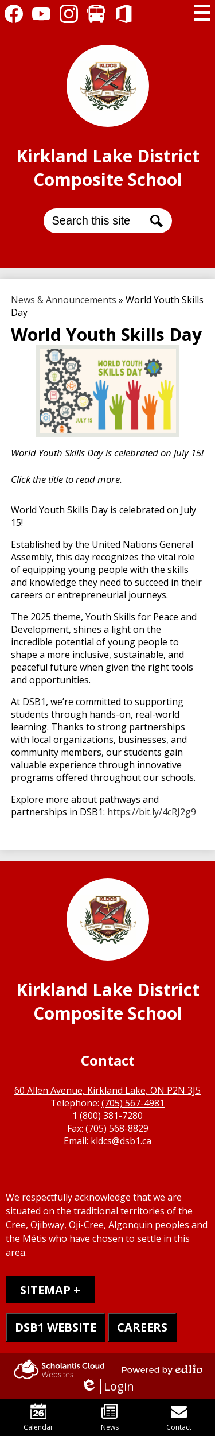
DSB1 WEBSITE (55, 1327)
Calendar (38, 1417)
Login (107, 1386)
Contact (178, 1417)
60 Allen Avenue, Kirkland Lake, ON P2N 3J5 (107, 1090)
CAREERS (142, 1327)
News (110, 1417)
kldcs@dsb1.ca (121, 1141)
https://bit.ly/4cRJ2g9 (151, 812)
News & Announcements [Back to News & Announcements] (63, 299)
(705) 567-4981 (133, 1103)
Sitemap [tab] (45, 1290)
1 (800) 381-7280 (107, 1115)
